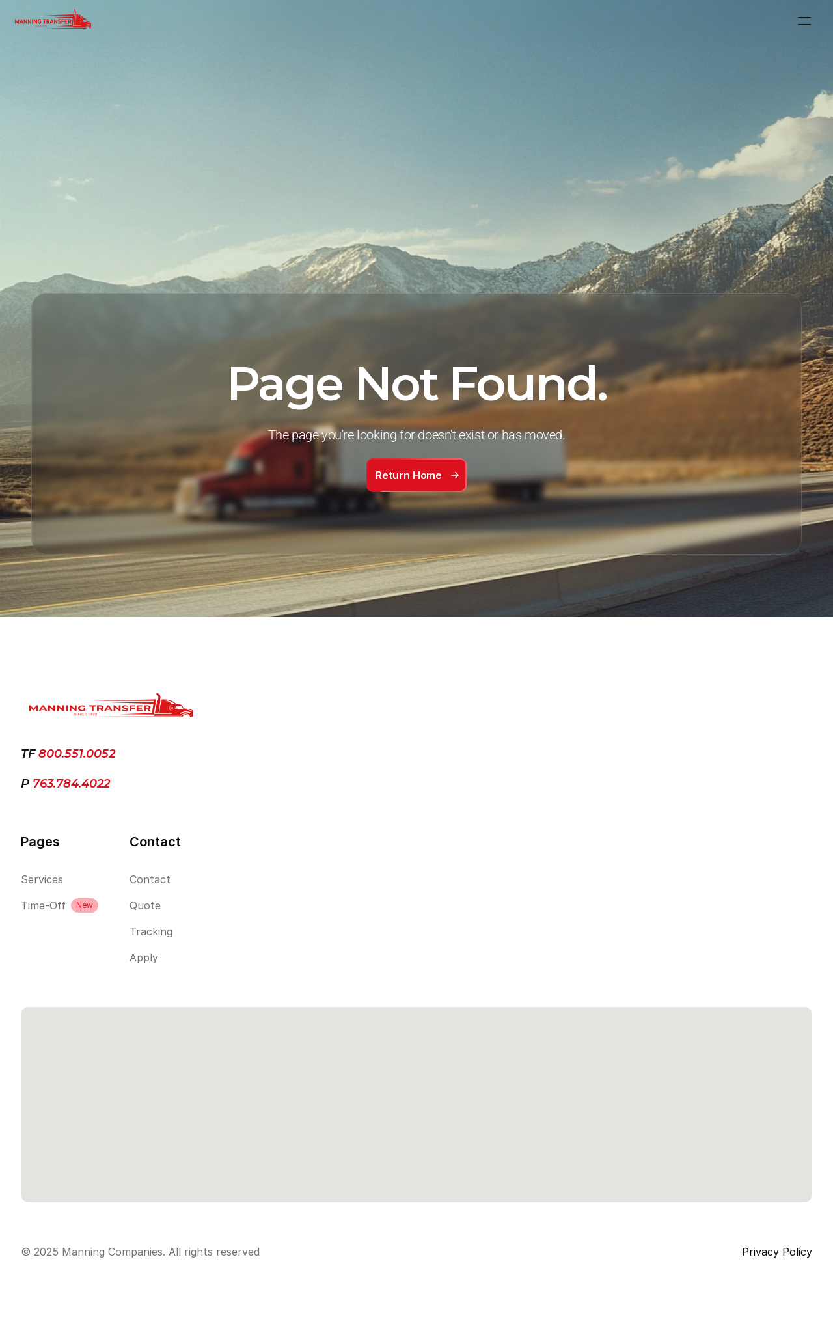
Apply (144, 957)
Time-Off (43, 905)
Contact (150, 879)
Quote (145, 905)
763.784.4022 (69, 784)
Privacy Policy (777, 1251)
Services (42, 879)
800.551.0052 (76, 754)
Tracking (151, 931)
